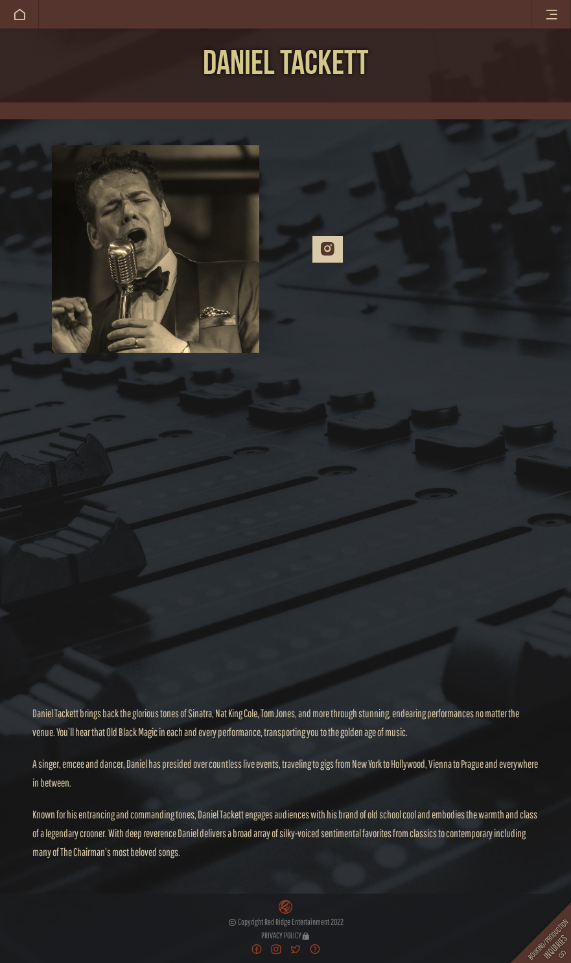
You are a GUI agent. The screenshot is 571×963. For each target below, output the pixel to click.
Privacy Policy (285, 935)
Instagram (328, 248)
